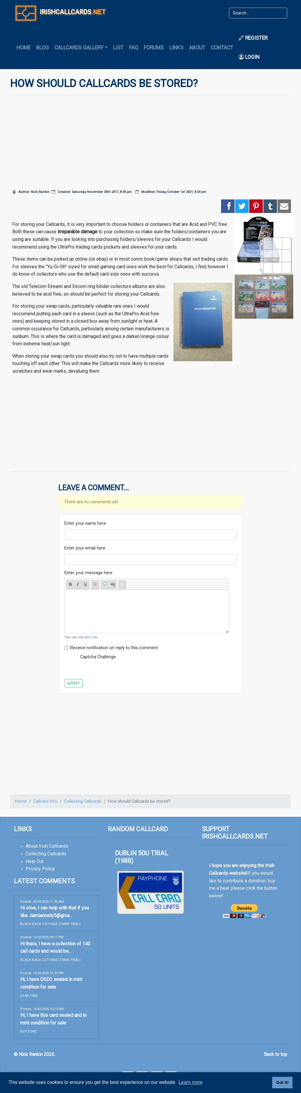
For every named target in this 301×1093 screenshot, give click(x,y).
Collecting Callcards (82, 801)
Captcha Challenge (98, 656)
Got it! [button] (282, 1082)
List (118, 48)
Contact (222, 48)
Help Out (35, 861)
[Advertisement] (150, 141)
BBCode (91, 637)
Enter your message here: (88, 572)
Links (176, 48)
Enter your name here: (85, 523)
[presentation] (169, 663)
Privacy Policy (40, 869)
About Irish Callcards (47, 846)
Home (23, 48)
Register (253, 38)
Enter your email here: (85, 548)
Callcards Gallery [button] (78, 48)
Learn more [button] (190, 1082)
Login (249, 57)
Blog (42, 48)
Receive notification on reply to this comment (114, 647)
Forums (154, 48)
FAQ (133, 48)
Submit (73, 683)
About (197, 48)
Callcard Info (45, 801)
